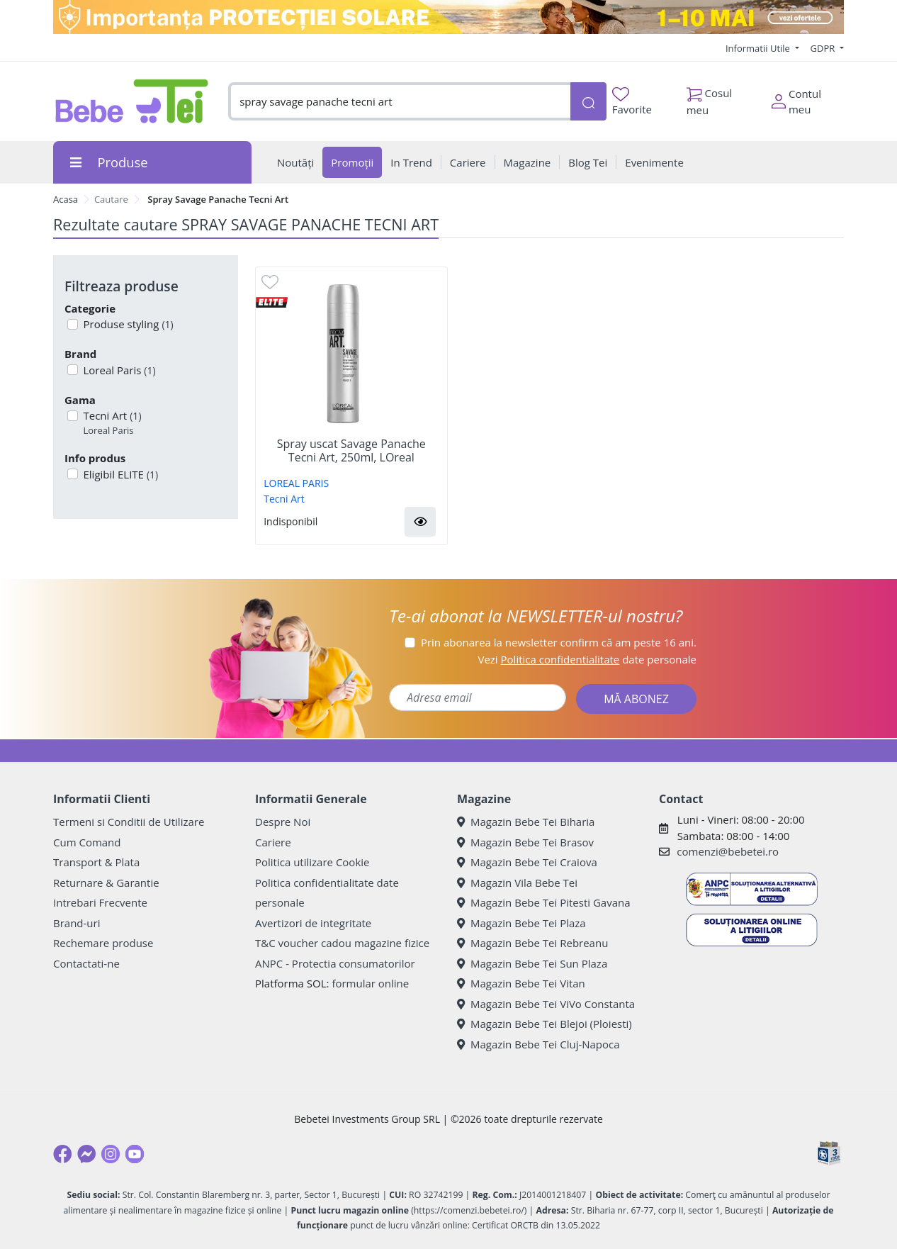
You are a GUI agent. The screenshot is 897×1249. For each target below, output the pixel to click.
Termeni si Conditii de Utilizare (128, 821)
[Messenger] (86, 1154)
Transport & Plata (96, 862)
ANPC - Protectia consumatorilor (335, 963)
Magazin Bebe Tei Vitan (521, 983)
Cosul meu (710, 97)
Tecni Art (111, 422)
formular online (370, 983)
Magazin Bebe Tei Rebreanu (532, 943)
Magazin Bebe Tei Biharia (525, 821)
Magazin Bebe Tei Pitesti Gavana (544, 902)
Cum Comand (87, 842)
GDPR (824, 48)
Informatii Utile (759, 48)
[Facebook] (62, 1154)
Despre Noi (282, 821)
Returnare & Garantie (106, 882)
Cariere (273, 842)
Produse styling (127, 324)
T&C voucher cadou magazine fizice (342, 943)
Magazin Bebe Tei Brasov (525, 842)
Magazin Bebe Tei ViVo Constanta (546, 1004)
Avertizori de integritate (313, 923)
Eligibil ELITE (120, 474)
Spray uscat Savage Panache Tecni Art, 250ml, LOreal (351, 450)
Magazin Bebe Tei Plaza (521, 923)
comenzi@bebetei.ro (728, 851)
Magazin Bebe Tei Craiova (527, 862)
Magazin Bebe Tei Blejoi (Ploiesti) (544, 1023)
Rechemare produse (103, 943)
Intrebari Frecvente (100, 902)
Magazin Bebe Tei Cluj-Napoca (538, 1044)
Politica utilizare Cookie (312, 862)
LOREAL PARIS (296, 483)
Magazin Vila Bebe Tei (517, 882)
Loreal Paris (118, 370)
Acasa (65, 199)
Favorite (632, 101)
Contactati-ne (86, 963)
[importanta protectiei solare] (448, 17)
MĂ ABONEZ (636, 699)
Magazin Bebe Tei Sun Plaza (532, 963)
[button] (420, 522)
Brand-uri (76, 923)
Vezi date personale (587, 659)
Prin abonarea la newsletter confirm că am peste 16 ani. (558, 642)
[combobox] (399, 101)
